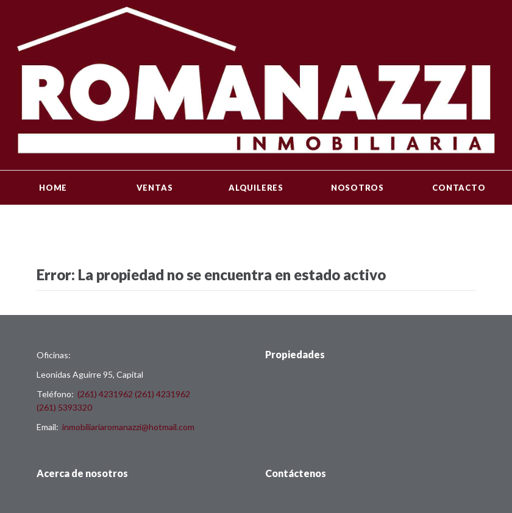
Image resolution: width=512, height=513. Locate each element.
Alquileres (256, 188)
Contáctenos (295, 473)
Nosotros (357, 188)
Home (53, 188)
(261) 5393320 (64, 407)
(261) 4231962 (105, 394)
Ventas (155, 188)
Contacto (458, 188)
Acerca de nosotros (82, 473)
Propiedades (295, 354)
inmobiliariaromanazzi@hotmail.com (128, 427)
